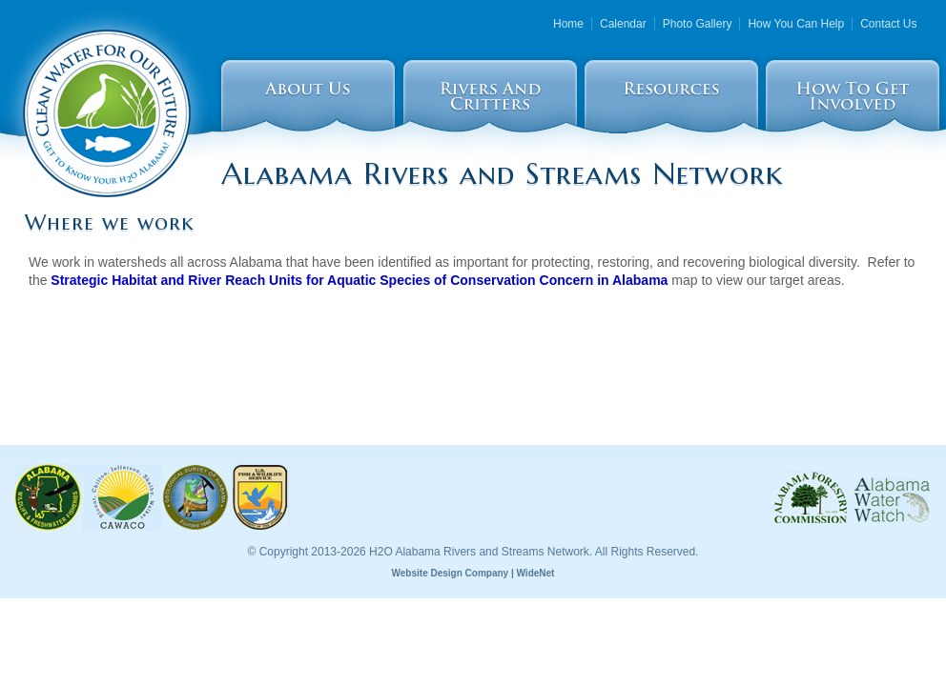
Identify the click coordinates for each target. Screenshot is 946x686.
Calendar (623, 23)
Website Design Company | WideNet (473, 573)
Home (568, 23)
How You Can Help (796, 23)
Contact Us (888, 23)
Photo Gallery (697, 23)
